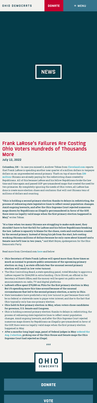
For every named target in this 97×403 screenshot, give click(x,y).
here (40, 251)
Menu (82, 5)
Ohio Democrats (17, 5)
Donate (54, 5)
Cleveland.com (76, 167)
